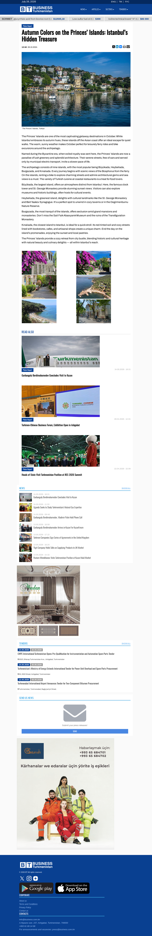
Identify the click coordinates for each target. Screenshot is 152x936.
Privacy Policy (25, 907)
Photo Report (27, 26)
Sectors (110, 9)
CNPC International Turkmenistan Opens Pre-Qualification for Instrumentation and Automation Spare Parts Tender (66, 653)
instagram (29, 878)
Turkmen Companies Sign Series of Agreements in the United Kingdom (61, 537)
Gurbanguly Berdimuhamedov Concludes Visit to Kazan (47, 375)
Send (75, 731)
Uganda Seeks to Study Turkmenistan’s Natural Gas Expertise (57, 507)
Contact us (23, 911)
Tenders (23, 643)
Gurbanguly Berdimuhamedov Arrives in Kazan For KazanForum (58, 527)
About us (23, 901)
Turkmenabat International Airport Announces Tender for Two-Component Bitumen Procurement (58, 683)
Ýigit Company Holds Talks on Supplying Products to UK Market (58, 547)
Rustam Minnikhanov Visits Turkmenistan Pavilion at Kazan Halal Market (62, 557)
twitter (22, 878)
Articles (96, 9)
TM (120, 2)
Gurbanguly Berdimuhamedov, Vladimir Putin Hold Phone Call (57, 517)
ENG (113, 2)
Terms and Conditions (28, 904)
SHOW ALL (126, 488)
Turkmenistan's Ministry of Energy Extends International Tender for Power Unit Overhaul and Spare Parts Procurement (68, 668)
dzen (35, 878)
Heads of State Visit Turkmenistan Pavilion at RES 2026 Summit (52, 475)
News (22, 488)
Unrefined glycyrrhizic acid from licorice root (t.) (39, 19)
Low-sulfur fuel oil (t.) (92, 19)
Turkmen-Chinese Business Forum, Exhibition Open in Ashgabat (51, 425)
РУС (127, 2)
